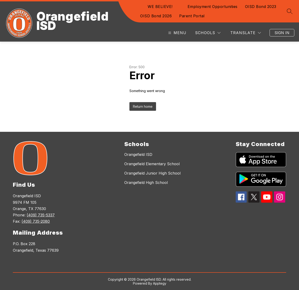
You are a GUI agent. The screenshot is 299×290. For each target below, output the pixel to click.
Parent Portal (192, 16)
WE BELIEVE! (160, 6)
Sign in (281, 32)
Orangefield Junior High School (152, 173)
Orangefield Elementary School (152, 163)
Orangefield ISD (138, 154)
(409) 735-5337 (41, 215)
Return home (143, 106)
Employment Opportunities (213, 6)
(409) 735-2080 (35, 221)
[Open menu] (176, 33)
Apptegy (159, 283)
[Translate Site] (245, 33)
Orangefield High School (146, 182)
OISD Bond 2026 (156, 16)
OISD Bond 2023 (260, 6)
